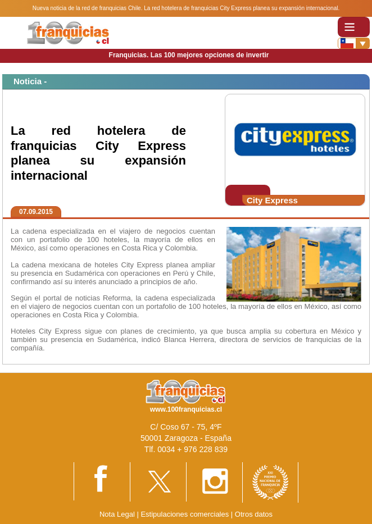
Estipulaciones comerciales (185, 514)
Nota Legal (117, 514)
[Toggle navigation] (354, 27)
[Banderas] (354, 43)
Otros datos (254, 514)
